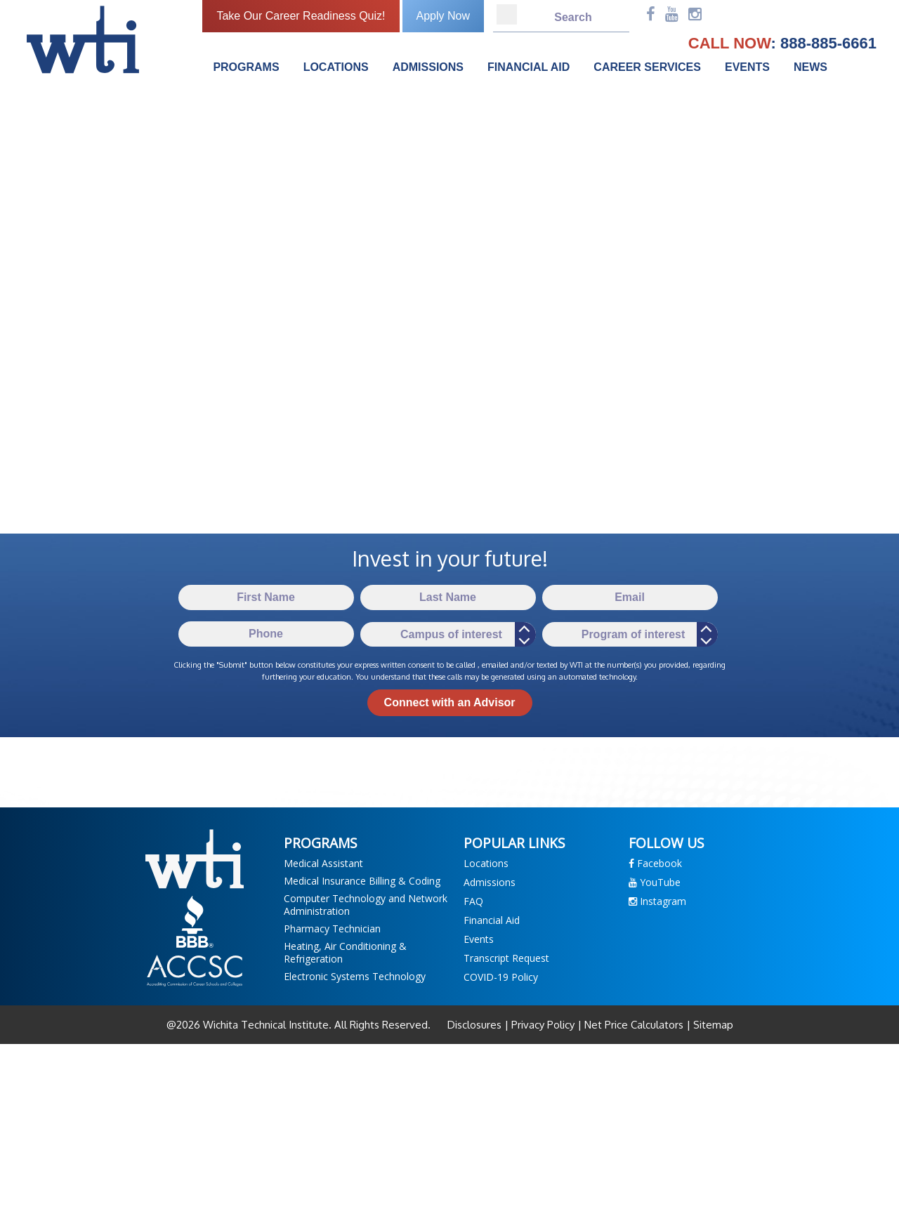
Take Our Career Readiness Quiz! (300, 16)
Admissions (428, 67)
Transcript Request (506, 958)
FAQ (473, 901)
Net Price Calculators (634, 1024)
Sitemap (711, 1024)
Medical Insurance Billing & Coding (362, 880)
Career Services (647, 67)
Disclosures (475, 1024)
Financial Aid (528, 67)
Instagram (657, 901)
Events (747, 67)
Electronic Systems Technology (355, 976)
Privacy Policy (542, 1024)
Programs (246, 67)
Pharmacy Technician (332, 928)
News (810, 67)
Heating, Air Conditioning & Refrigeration (345, 952)
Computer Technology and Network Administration (365, 905)
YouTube (655, 882)
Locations (336, 67)
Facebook (655, 863)
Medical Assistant (323, 863)
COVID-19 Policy (501, 977)
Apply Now (443, 16)
